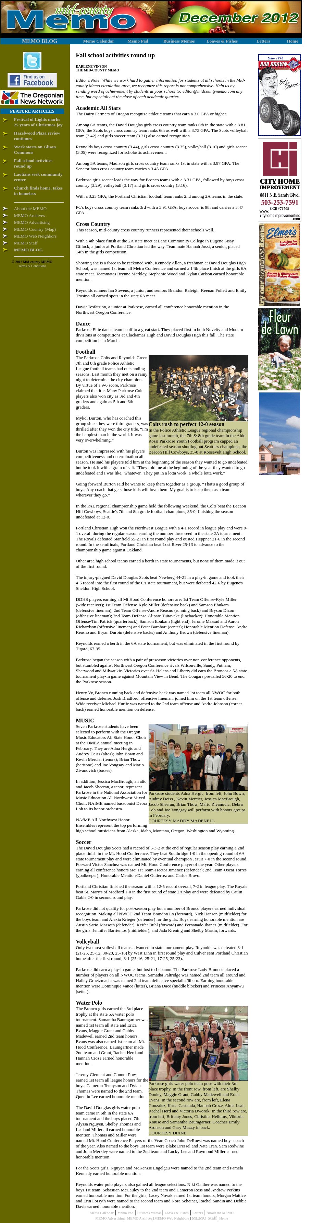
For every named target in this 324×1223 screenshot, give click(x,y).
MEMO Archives (139, 1218)
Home (223, 1218)
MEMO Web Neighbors (171, 1218)
